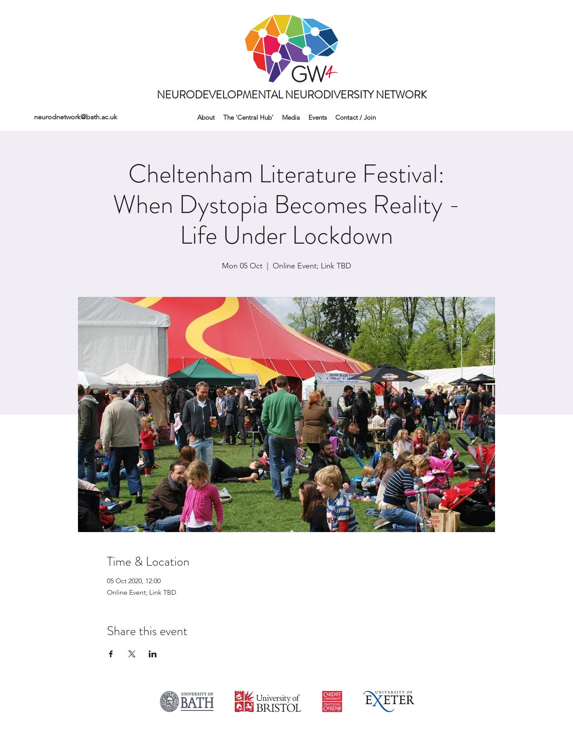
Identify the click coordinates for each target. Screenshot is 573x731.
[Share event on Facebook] (111, 653)
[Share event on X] (132, 653)
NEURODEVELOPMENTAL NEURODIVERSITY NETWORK (292, 95)
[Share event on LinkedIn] (153, 653)
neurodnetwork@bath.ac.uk (75, 117)
